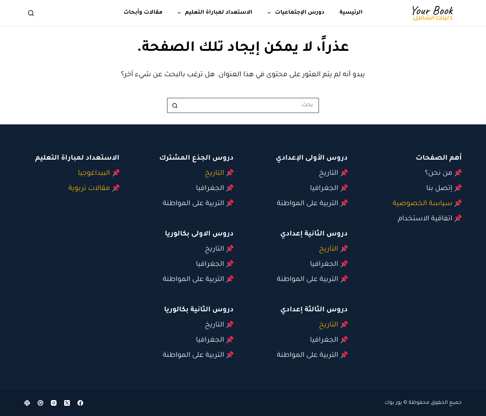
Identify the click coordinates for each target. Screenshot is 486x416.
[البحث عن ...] (250, 105)
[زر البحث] (174, 105)
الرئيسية (351, 13)
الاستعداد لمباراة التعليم (213, 12)
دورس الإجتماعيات (295, 12)
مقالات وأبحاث (143, 13)
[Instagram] (54, 403)
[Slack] (27, 403)
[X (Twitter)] (67, 403)
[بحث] (31, 13)
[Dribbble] (40, 403)
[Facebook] (80, 403)
